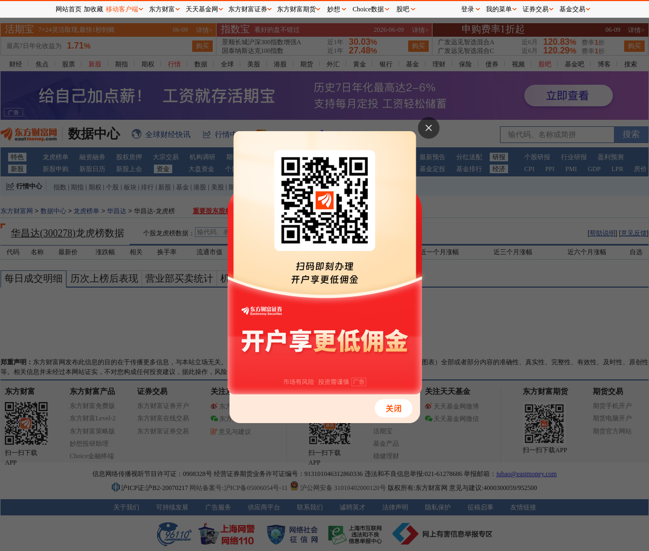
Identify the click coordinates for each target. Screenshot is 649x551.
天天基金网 (202, 9)
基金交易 (572, 9)
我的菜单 (499, 9)
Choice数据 (368, 9)
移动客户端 (122, 9)
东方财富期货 (296, 9)
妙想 (333, 9)
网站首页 (69, 9)
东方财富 (162, 9)
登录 (467, 9)
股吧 (402, 9)
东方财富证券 (247, 9)
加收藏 (93, 9)
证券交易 (536, 9)
